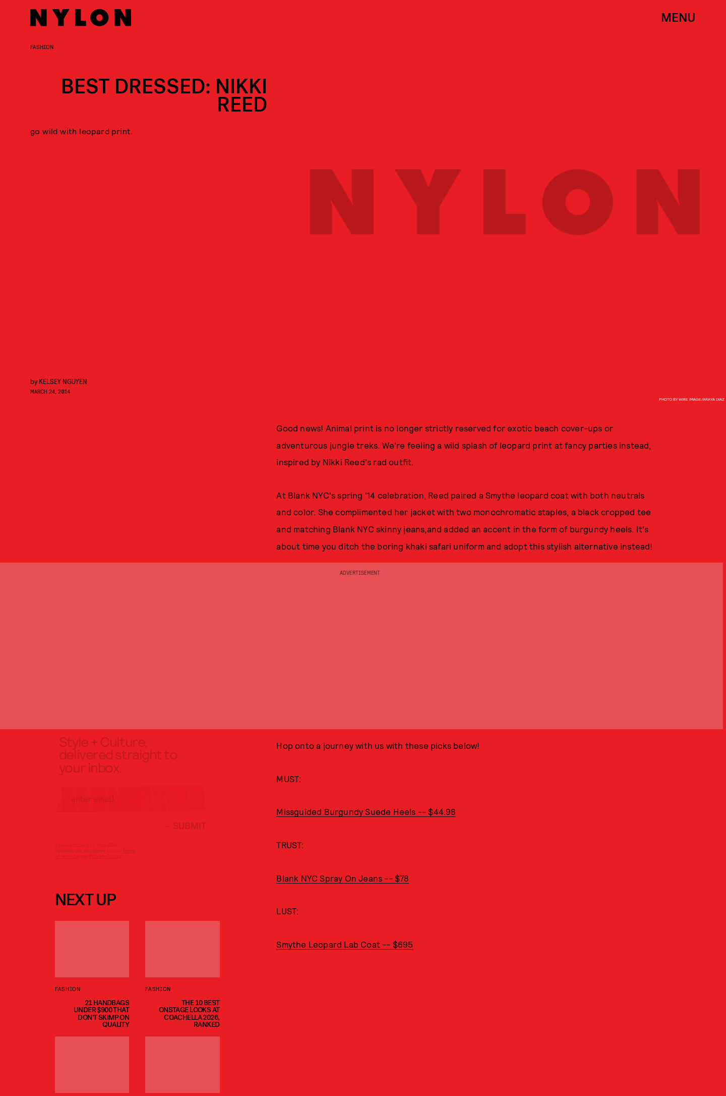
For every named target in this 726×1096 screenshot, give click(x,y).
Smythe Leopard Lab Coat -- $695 (344, 944)
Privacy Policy (105, 864)
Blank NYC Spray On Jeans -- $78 (342, 878)
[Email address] (130, 807)
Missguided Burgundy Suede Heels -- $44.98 (365, 811)
